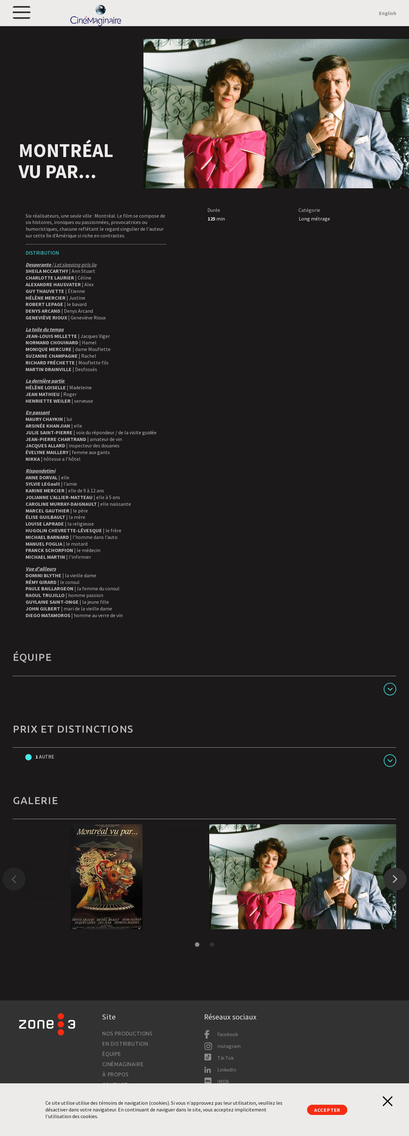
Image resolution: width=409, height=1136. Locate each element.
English (387, 21)
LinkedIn (226, 1069)
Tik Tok (225, 1058)
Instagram (229, 1046)
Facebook (227, 1034)
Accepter (327, 1110)
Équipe (111, 1054)
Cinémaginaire (122, 1064)
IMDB (223, 1081)
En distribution (125, 1044)
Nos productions (127, 1034)
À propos (115, 1075)
